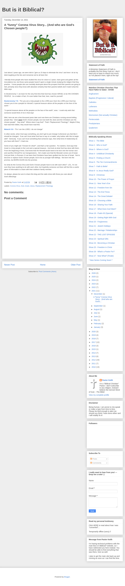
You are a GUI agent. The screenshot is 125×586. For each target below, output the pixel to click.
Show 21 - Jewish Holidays (100, 226)
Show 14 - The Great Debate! (101, 196)
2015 (94, 349)
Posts (93, 459)
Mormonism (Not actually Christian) (103, 115)
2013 (94, 356)
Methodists (93, 111)
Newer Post (9, 265)
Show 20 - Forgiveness (98, 222)
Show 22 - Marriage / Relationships (103, 230)
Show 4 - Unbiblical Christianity (101, 154)
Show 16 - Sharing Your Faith (101, 205)
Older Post (75, 265)
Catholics (92, 102)
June (96, 316)
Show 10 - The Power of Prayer (101, 179)
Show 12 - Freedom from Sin (100, 188)
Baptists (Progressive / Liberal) (101, 98)
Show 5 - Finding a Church (99, 158)
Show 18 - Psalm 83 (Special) (101, 213)
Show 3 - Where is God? (99, 149)
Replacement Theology (44, 186)
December (98, 294)
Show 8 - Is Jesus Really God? (101, 171)
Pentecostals (94, 119)
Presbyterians (94, 123)
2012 (94, 360)
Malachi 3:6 (8, 129)
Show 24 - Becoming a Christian (102, 243)
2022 (94, 287)
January (97, 327)
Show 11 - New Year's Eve (99, 183)
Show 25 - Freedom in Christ (100, 247)
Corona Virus (15, 186)
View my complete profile (99, 395)
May (96, 320)
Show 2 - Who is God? (98, 145)
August (97, 309)
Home (43, 265)
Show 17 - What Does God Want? (102, 209)
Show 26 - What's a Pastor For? (102, 252)
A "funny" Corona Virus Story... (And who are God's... (102, 299)
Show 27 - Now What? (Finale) (101, 256)
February (98, 323)
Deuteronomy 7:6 (11, 101)
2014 (94, 353)
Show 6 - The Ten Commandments (103, 162)
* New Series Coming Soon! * (101, 260)
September (98, 306)
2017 (94, 342)
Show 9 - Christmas (97, 175)
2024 (94, 280)
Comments (95, 463)
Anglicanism (94, 94)
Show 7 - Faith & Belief (98, 166)
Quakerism (93, 128)
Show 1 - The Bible (96, 141)
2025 (94, 277)
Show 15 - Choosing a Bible (100, 200)
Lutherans (93, 106)
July (96, 313)
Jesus (32, 186)
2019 (94, 335)
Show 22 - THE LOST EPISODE (102, 235)
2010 (94, 367)
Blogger (67, 577)
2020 (94, 332)
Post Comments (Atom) (47, 271)
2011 (94, 363)
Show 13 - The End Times (99, 192)
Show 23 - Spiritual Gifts (98, 239)
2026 (94, 273)
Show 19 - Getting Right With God (102, 218)
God (22, 186)
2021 (94, 291)
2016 (94, 346)
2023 (94, 284)
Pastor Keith (107, 380)
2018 (94, 339)
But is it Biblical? (23, 9)
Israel (27, 186)
